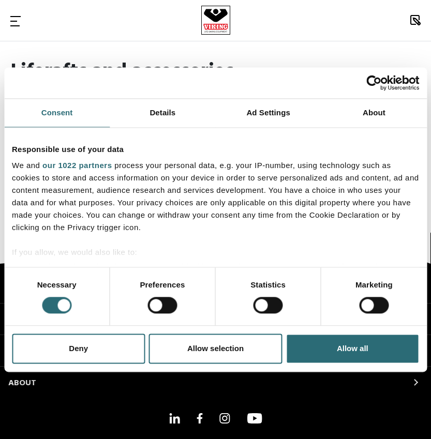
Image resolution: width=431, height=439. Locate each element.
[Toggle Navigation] (15, 20)
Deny (78, 348)
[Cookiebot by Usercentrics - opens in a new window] (374, 82)
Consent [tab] (57, 112)
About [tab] (374, 112)
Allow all (352, 348)
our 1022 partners (77, 165)
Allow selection (215, 348)
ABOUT (22, 383)
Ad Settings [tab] (268, 112)
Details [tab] (162, 112)
